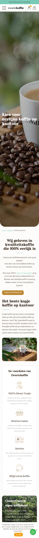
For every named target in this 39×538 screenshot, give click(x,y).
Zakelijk (10, 230)
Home (4, 230)
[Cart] (34, 8)
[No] (36, 530)
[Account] (28, 8)
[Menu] (4, 7)
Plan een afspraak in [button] (13, 292)
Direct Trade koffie (24, 273)
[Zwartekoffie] (16, 8)
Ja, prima (18, 534)
